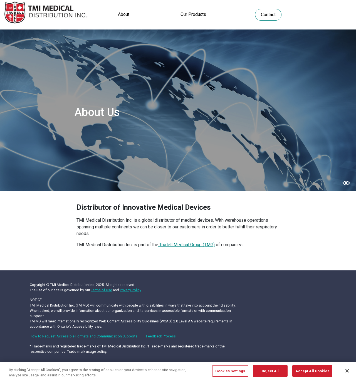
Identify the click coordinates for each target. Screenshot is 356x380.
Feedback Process (161, 336)
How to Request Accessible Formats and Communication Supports (83, 336)
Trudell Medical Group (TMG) (186, 244)
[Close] (347, 372)
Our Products (193, 14)
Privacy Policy (130, 290)
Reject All (270, 373)
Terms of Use (101, 290)
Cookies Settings (230, 373)
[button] (346, 182)
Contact (268, 14)
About (123, 14)
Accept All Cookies (312, 373)
